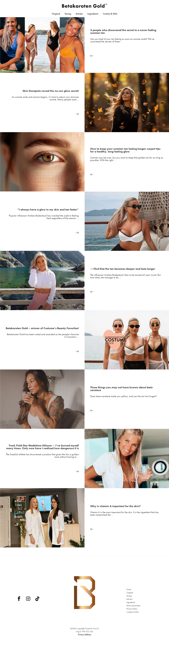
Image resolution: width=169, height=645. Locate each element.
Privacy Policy (131, 609)
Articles (79, 14)
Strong (68, 14)
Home (128, 589)
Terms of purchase (133, 606)
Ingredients (92, 14)
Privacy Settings (84, 634)
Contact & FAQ (110, 14)
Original (56, 14)
